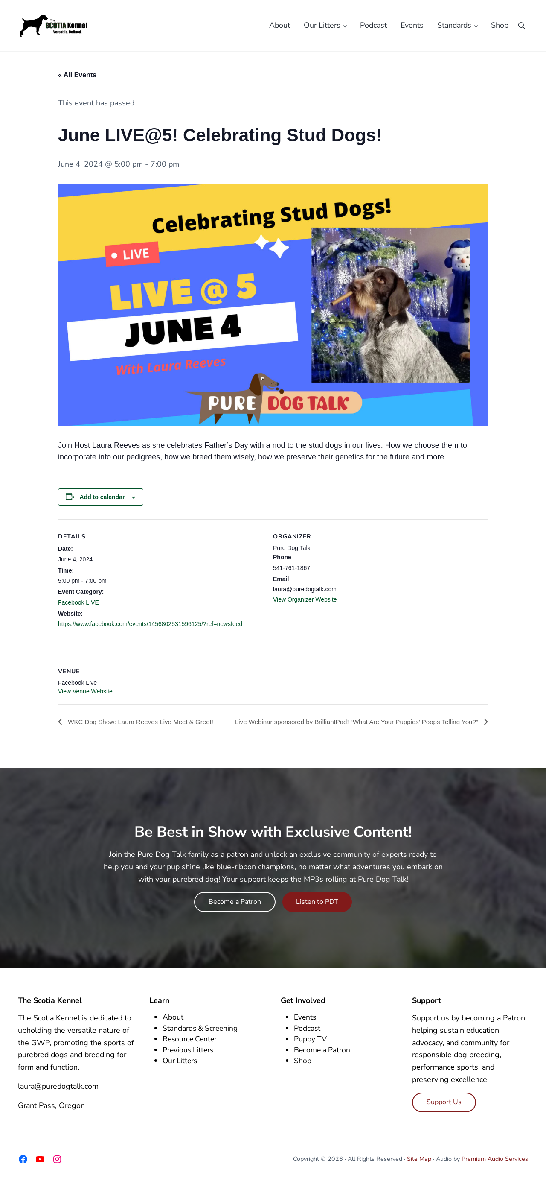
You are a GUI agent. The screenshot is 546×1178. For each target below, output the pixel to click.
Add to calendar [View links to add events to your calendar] (102, 503)
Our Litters (181, 1061)
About (173, 1017)
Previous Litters (189, 1050)
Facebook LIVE (78, 608)
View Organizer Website (305, 605)
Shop (302, 1061)
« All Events (77, 81)
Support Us (444, 1102)
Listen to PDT (317, 901)
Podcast (307, 1028)
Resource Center (191, 1039)
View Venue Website (85, 697)
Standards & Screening (201, 1028)
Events (305, 1017)
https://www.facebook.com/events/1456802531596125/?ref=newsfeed (150, 630)
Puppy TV (310, 1039)
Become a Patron (235, 901)
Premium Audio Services (495, 1159)
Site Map (419, 1159)
